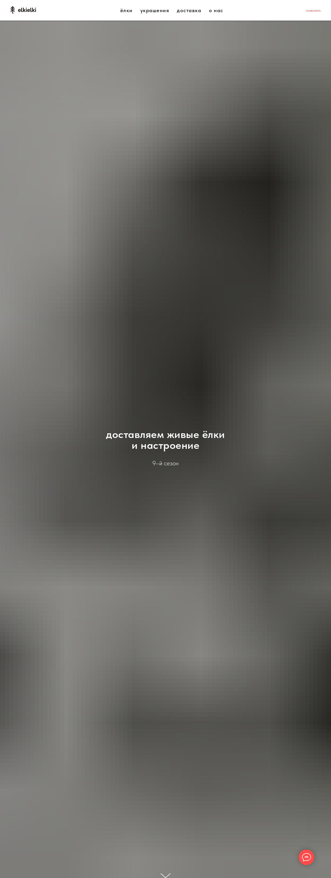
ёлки (126, 10)
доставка (189, 10)
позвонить (313, 10)
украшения (154, 10)
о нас (216, 10)
